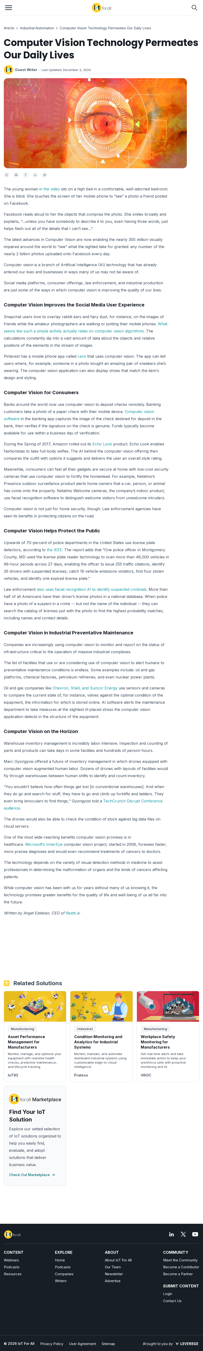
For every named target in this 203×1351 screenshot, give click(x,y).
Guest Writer (26, 69)
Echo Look (102, 444)
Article (9, 28)
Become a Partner (178, 1274)
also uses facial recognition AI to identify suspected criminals (91, 589)
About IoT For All (118, 1260)
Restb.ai (73, 913)
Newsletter (114, 1274)
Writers (61, 1281)
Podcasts (11, 1267)
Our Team (113, 1267)
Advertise (113, 1281)
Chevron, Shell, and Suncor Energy (85, 688)
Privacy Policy (51, 1343)
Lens (81, 356)
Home (60, 1260)
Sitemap (108, 1343)
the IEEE (54, 549)
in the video (49, 189)
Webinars (11, 1260)
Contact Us (172, 1301)
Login (167, 1293)
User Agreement (82, 1343)
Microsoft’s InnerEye (44, 844)
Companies (64, 1274)
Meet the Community (180, 1260)
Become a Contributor (181, 1267)
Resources (13, 1274)
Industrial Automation (37, 28)
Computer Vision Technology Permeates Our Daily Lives (105, 28)
